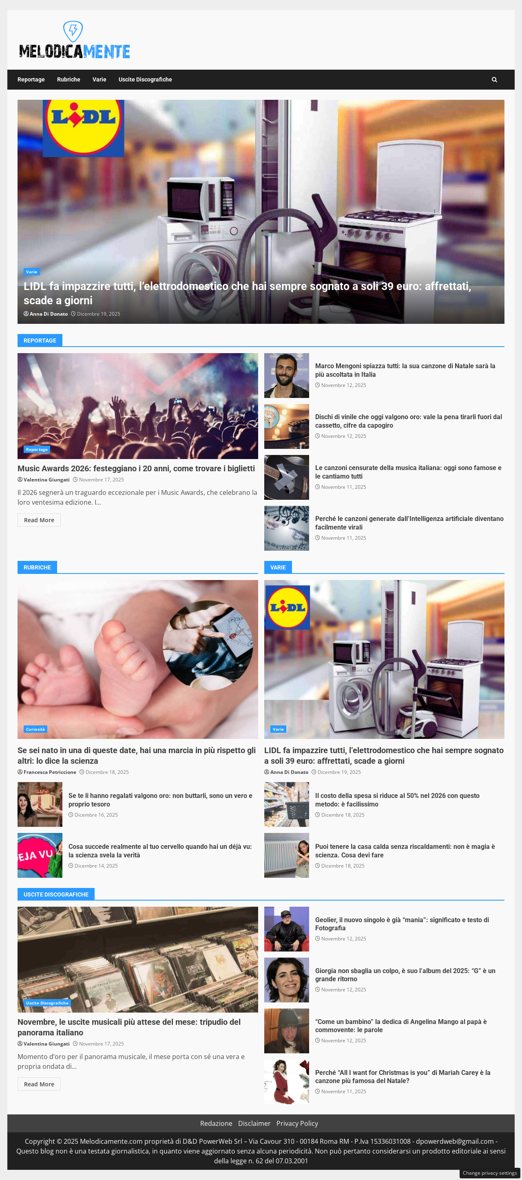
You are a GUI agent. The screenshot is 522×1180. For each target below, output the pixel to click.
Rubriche (68, 79)
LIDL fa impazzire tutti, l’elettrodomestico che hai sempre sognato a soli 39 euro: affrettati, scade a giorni (261, 212)
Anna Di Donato (49, 313)
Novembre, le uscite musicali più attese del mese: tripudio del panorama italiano (138, 960)
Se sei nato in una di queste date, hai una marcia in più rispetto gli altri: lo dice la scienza (138, 659)
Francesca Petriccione (50, 772)
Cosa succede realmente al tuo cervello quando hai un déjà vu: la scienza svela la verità (40, 855)
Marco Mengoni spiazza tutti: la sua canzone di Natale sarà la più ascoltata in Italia (286, 375)
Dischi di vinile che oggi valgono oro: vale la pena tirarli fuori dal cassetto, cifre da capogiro (286, 426)
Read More (39, 520)
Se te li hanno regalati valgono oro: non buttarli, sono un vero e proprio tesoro (40, 804)
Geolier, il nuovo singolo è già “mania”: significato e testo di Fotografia (286, 929)
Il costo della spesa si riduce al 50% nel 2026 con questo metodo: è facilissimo (286, 804)
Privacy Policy (297, 1123)
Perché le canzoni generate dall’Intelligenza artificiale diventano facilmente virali (286, 528)
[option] (261, 212)
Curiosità (35, 729)
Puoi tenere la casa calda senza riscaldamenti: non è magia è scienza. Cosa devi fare (286, 855)
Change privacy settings (490, 1172)
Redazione (216, 1123)
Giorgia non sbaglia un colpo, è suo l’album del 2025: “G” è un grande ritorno (286, 980)
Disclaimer (254, 1123)
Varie (99, 79)
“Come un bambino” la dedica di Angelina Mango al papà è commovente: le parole (286, 1031)
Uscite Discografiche (145, 79)
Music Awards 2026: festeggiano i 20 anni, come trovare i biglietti (138, 406)
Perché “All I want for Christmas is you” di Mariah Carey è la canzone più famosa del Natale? (286, 1081)
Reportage (31, 79)
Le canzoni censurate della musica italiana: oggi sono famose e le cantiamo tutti (286, 477)
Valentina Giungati (47, 479)
